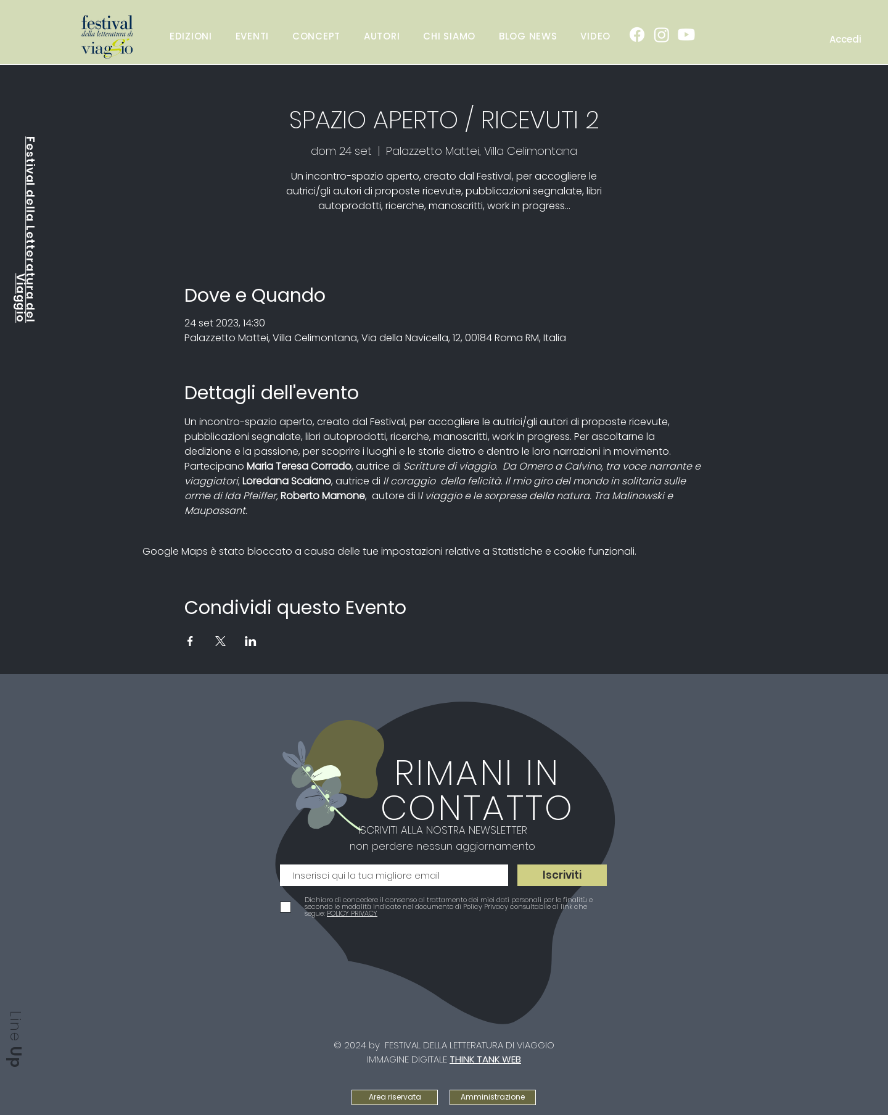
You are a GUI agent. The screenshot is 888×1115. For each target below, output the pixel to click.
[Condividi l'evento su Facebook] (190, 641)
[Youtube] (686, 34)
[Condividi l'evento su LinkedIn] (251, 641)
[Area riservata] (395, 1097)
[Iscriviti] (562, 875)
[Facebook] (637, 34)
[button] (252, 35)
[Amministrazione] (493, 1097)
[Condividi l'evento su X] (220, 641)
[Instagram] (662, 34)
